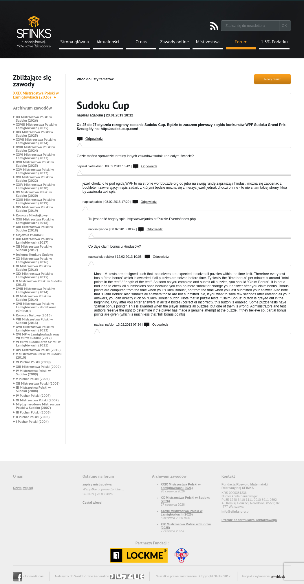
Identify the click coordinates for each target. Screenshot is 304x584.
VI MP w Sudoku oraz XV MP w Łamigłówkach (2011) (38, 343)
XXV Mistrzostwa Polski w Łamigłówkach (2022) (35, 171)
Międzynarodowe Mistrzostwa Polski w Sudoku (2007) (38, 406)
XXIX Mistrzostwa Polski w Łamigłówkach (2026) (36, 95)
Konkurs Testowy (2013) (34, 315)
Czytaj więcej (23, 488)
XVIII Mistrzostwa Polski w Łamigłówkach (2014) (35, 290)
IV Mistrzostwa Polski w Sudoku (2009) (33, 372)
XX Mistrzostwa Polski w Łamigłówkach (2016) (34, 260)
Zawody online (174, 42)
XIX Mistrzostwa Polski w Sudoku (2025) (34, 133)
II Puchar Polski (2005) (33, 417)
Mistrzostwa (208, 42)
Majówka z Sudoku (29, 235)
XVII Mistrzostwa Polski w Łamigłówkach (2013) (35, 328)
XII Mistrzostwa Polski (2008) (38, 383)
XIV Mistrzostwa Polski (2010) (38, 350)
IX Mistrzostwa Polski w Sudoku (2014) (33, 297)
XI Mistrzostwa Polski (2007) (37, 400)
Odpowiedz (94, 139)
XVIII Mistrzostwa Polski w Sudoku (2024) (35, 148)
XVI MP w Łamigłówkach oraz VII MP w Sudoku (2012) (37, 336)
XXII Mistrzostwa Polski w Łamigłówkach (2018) (35, 221)
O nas (141, 42)
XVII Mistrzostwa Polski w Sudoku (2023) (35, 163)
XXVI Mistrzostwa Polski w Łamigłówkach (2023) (35, 156)
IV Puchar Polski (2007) (33, 395)
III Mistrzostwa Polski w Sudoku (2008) (33, 389)
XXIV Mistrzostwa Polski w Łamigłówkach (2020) (35, 186)
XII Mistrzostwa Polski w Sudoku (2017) (34, 248)
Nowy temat (272, 79)
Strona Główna (34, 32)
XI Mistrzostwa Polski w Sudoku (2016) (33, 267)
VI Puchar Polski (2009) (33, 362)
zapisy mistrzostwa (97, 484)
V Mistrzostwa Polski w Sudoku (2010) (39, 355)
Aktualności (107, 42)
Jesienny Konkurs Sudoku (34, 254)
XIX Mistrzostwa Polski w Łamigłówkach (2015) (34, 275)
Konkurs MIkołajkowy (32, 215)
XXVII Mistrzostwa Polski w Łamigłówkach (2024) (36, 141)
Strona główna (74, 42)
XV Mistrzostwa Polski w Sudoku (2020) (34, 193)
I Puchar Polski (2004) (32, 421)
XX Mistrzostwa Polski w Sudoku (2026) (34, 118)
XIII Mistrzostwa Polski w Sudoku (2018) (34, 228)
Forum (241, 42)
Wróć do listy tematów (95, 79)
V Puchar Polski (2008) (33, 379)
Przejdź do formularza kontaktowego (249, 520)
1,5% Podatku (274, 42)
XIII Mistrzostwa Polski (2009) (38, 366)
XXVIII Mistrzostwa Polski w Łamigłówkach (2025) (36, 126)
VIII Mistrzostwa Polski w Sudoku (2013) (34, 321)
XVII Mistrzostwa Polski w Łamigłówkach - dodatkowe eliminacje (36, 307)
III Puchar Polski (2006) (33, 412)
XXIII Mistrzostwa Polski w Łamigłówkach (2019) (35, 201)
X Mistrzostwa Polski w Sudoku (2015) (39, 282)
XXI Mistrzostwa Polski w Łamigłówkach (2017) (34, 240)
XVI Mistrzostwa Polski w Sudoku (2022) (34, 178)
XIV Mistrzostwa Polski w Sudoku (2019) (34, 208)
